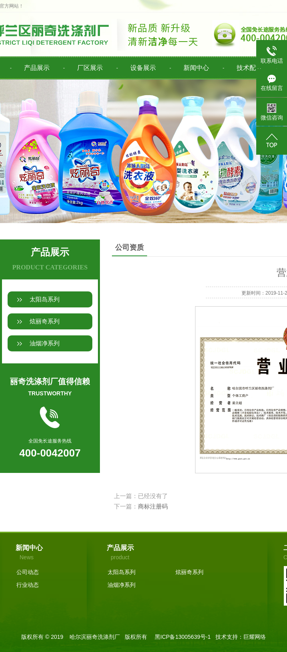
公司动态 (27, 572)
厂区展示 (90, 67)
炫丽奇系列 (45, 321)
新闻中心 (196, 67)
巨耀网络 (254, 637)
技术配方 (249, 67)
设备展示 (143, 67)
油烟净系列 (45, 343)
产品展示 (37, 67)
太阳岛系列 (45, 299)
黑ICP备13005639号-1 (183, 637)
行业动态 (27, 585)
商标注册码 (153, 506)
